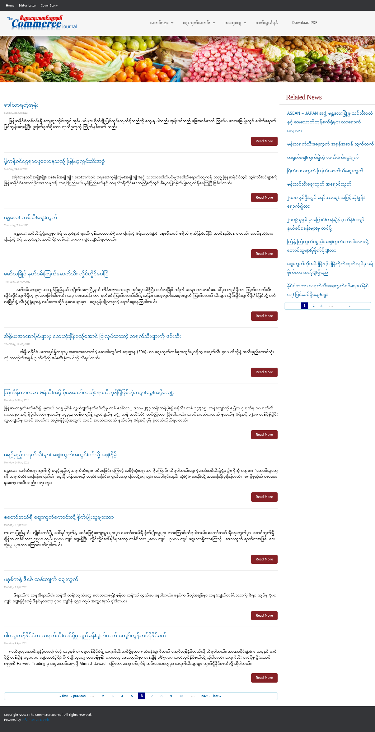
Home (10, 5)
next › (205, 696)
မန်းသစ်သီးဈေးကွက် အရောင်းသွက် (319, 184)
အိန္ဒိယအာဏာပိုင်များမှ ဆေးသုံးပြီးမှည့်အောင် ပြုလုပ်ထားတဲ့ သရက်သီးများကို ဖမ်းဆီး (92, 336)
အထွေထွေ (232, 23)
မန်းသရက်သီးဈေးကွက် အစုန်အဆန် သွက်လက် (330, 144)
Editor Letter (27, 5)
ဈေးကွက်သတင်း (196, 23)
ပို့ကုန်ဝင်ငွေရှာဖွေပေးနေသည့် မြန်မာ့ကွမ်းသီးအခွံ (54, 161)
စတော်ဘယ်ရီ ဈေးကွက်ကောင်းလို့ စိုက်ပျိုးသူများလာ (59, 517)
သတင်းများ (159, 23)
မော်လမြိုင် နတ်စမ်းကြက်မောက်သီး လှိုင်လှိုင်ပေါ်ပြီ (56, 274)
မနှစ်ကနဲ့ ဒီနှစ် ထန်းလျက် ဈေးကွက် (41, 579)
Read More (264, 141)
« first (63, 696)
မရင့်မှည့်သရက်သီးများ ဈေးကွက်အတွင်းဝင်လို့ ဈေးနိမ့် (60, 454)
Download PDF (304, 23)
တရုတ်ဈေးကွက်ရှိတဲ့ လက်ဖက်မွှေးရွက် (323, 157)
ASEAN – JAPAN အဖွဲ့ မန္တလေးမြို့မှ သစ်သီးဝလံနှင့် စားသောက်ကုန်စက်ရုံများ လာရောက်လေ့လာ (330, 122)
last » (217, 696)
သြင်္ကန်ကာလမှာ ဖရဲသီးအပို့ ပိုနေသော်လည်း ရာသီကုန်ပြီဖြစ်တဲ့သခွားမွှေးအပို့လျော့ (89, 392)
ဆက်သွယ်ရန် (267, 23)
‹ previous (78, 696)
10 (181, 696)
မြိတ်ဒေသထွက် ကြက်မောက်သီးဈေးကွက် (325, 171)
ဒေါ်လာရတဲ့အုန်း (21, 105)
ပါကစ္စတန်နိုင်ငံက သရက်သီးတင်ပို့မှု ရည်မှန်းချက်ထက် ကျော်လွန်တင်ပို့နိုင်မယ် (85, 635)
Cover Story (49, 5)
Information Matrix (35, 720)
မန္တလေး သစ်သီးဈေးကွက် (30, 217)
